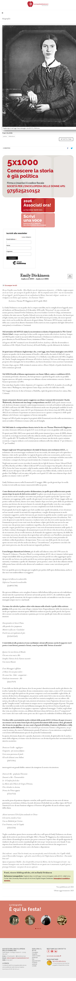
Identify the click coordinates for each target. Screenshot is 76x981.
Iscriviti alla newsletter (54, 956)
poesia (5, 136)
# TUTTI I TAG (66, 139)
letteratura (12, 136)
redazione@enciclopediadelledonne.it (18, 958)
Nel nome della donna (59, 961)
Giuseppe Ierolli (11, 285)
